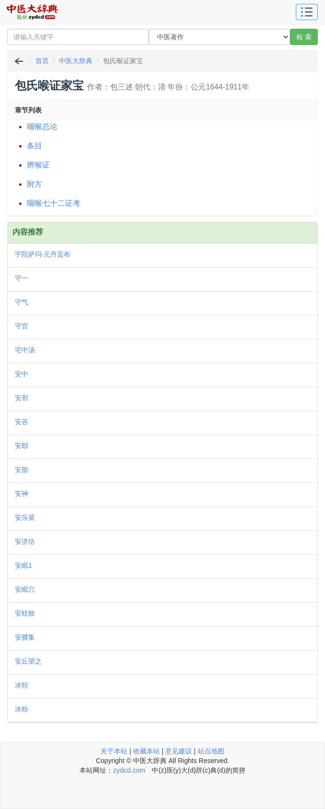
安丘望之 (28, 661)
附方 (34, 184)
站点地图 (211, 751)
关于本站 (114, 751)
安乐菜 (25, 517)
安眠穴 (25, 589)
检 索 (304, 37)
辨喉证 (38, 165)
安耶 (21, 445)
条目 (34, 146)
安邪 (21, 398)
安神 (21, 493)
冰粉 (21, 709)
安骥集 (25, 637)
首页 (42, 61)
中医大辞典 (75, 61)
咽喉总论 (42, 127)
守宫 (21, 326)
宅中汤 (25, 350)
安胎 (21, 469)
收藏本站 (146, 751)
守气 (21, 302)
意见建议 (178, 751)
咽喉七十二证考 (53, 203)
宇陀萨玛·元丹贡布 (42, 254)
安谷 (21, 422)
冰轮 (21, 685)
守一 (21, 278)
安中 (21, 374)
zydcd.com (129, 770)
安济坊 (25, 541)
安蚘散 (25, 613)
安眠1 (23, 565)
